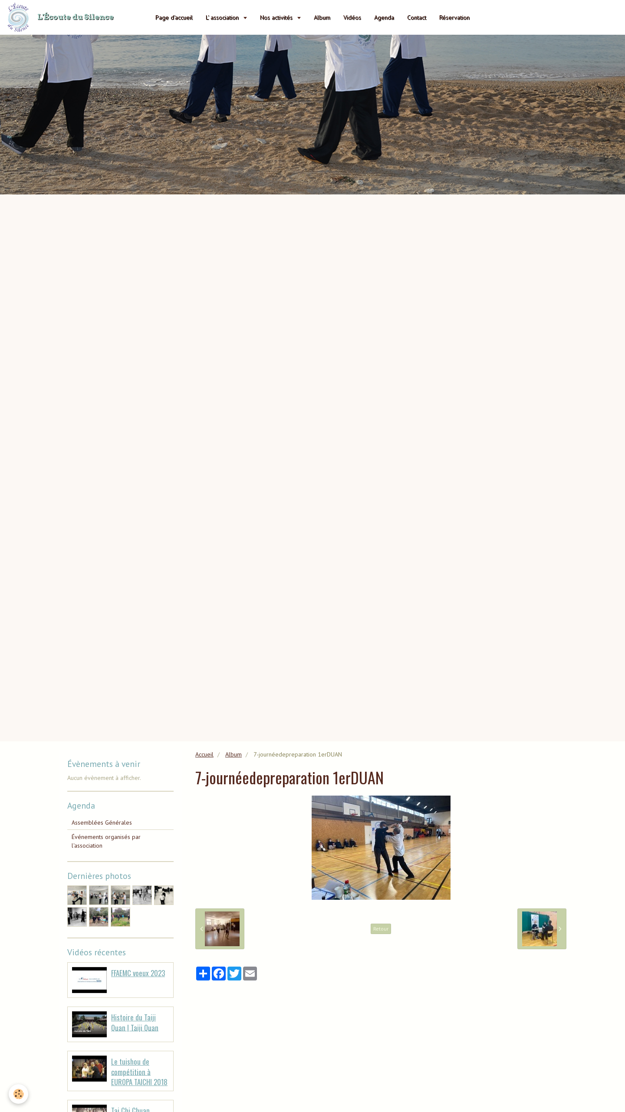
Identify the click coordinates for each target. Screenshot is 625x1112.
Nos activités (277, 17)
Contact (416, 17)
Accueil (204, 754)
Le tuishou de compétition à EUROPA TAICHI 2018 (139, 1071)
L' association (223, 17)
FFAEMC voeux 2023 (138, 972)
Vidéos (352, 17)
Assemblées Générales (102, 822)
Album (322, 17)
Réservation (454, 17)
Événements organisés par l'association (106, 841)
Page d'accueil (174, 17)
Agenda (384, 17)
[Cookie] (18, 1094)
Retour (380, 928)
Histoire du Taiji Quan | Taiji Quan (134, 1022)
